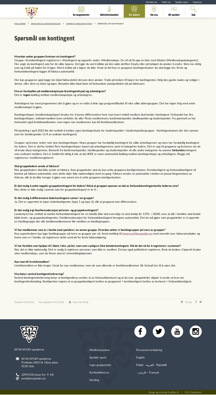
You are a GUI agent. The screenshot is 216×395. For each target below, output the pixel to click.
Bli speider (174, 11)
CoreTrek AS (173, 392)
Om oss (154, 11)
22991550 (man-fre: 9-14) (37, 374)
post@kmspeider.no (33, 378)
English (140, 358)
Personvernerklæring (149, 350)
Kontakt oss (151, 2)
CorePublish (196, 392)
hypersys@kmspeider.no (137, 233)
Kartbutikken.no (99, 373)
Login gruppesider (100, 365)
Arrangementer (81, 11)
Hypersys (197, 2)
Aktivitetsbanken (109, 11)
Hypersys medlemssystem (79, 23)
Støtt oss (166, 2)
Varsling (94, 380)
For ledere (134, 11)
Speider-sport (181, 2)
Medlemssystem (99, 350)
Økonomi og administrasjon (46, 23)
